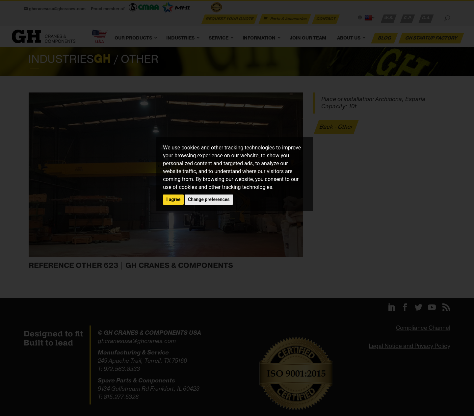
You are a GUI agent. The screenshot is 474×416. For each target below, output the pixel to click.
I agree (173, 199)
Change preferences (209, 199)
